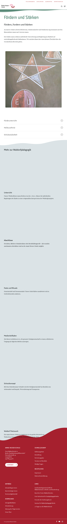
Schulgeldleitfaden (10, 503)
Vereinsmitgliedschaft (11, 494)
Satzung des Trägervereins (12, 509)
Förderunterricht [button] (33, 120)
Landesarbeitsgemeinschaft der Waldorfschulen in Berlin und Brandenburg (47, 489)
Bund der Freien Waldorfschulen (44, 493)
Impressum (38, 473)
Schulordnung (9, 506)
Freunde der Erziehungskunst (43, 500)
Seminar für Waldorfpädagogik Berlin (45, 503)
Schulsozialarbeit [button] (33, 134)
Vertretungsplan (39, 458)
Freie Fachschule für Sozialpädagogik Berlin (47, 496)
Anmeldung (38, 455)
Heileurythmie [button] (33, 127)
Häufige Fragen (39, 464)
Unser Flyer (8, 512)
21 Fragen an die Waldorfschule (43, 506)
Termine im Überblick (41, 461)
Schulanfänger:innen (11, 488)
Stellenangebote (39, 452)
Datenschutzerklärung (41, 476)
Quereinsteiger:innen (11, 491)
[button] (65, 6)
